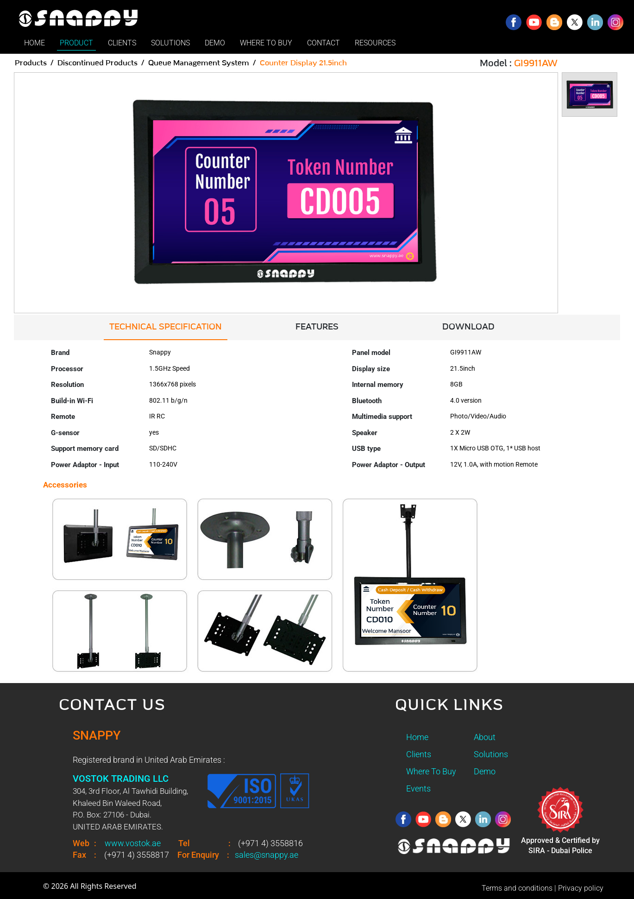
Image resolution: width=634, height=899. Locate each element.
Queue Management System (198, 63)
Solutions (491, 754)
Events (418, 788)
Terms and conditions (517, 888)
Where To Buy (431, 771)
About (485, 737)
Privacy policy (580, 888)
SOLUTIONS (170, 42)
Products (31, 63)
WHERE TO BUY (266, 42)
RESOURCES (375, 42)
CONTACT (323, 42)
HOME (34, 42)
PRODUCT (76, 42)
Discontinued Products (97, 63)
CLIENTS (122, 42)
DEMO (215, 42)
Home (417, 737)
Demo (485, 771)
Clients (418, 754)
